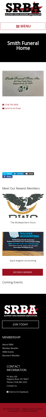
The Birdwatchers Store (23, 222)
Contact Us (12, 385)
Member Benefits (10, 348)
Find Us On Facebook (18, 392)
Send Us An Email (13, 108)
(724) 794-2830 (11, 104)
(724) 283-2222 (20, 382)
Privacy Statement (29, 411)
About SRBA (7, 344)
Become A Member (22, 272)
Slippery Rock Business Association (23, 8)
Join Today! (20, 324)
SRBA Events (8, 352)
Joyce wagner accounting (23, 260)
